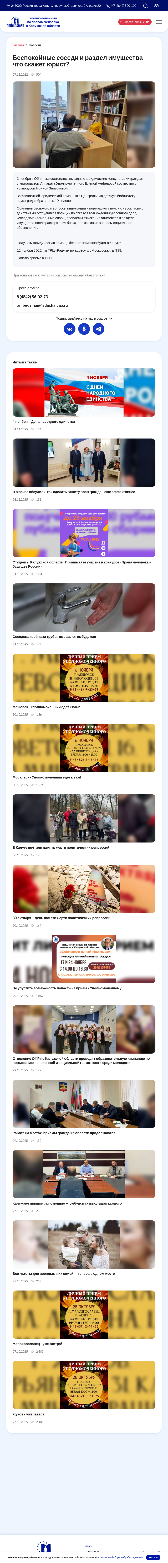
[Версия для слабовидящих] (156, 5)
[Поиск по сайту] (145, 5)
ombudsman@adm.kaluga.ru (42, 305)
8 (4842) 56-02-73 (33, 296)
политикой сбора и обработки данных (122, 1557)
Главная (18, 45)
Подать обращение (134, 21)
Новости (35, 45)
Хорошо (153, 1557)
